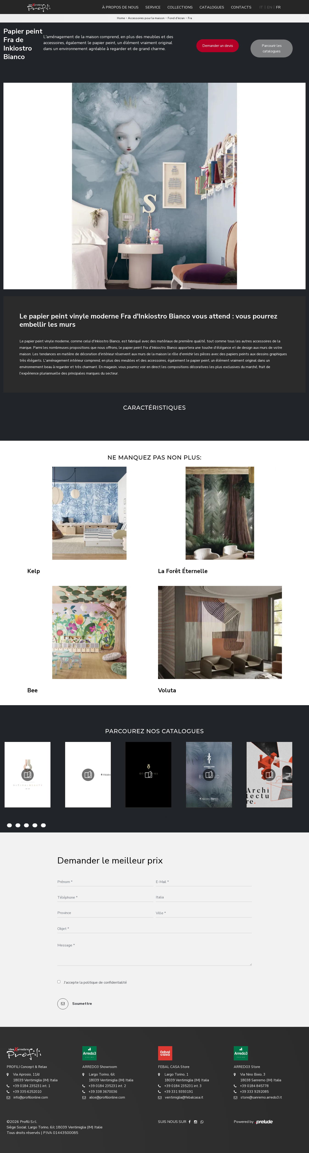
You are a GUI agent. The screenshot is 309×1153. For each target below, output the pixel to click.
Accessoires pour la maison (146, 18)
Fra (190, 18)
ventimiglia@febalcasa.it (180, 1097)
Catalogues (212, 7)
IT (261, 7)
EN (269, 7)
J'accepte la (95, 982)
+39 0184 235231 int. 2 (104, 1086)
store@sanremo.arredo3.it (258, 1097)
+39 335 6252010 (24, 1092)
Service (153, 7)
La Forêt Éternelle (183, 571)
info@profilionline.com (27, 1097)
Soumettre (74, 1003)
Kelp (33, 571)
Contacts (241, 7)
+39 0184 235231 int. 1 (28, 1086)
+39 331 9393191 (175, 1092)
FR (278, 7)
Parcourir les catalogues (272, 48)
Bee (32, 690)
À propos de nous (120, 7)
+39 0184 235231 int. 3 (180, 1086)
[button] (130, 422)
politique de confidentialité (105, 982)
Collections (180, 7)
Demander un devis (217, 45)
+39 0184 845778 (251, 1086)
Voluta (167, 690)
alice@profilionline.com (103, 1097)
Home (121, 18)
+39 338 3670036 (99, 1092)
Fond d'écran (176, 18)
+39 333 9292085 (251, 1092)
